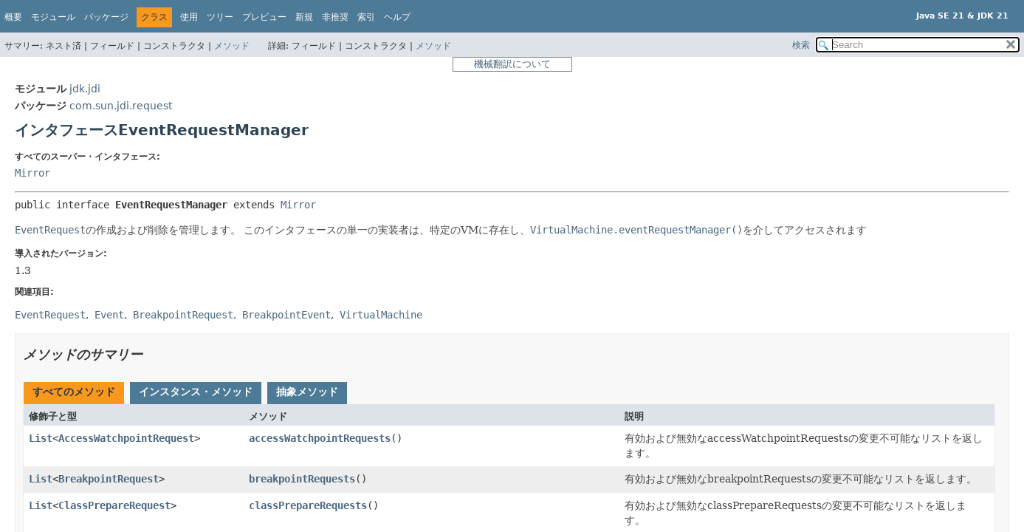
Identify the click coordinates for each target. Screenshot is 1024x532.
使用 (189, 17)
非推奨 (335, 17)
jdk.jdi (84, 89)
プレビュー (264, 17)
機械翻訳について (512, 63)
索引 (366, 17)
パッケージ (106, 17)
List (40, 438)
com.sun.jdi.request (120, 106)
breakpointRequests (302, 479)
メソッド (232, 46)
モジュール (53, 17)
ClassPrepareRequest (114, 505)
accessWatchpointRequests (320, 438)
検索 (801, 45)
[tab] (74, 393)
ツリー (220, 17)
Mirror (32, 173)
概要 (13, 17)
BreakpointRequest (108, 479)
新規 (304, 17)
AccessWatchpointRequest (126, 438)
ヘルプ (397, 17)
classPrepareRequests (308, 505)
